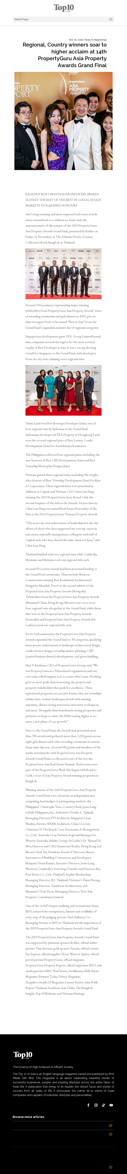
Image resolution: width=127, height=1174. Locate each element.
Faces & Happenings (96, 39)
